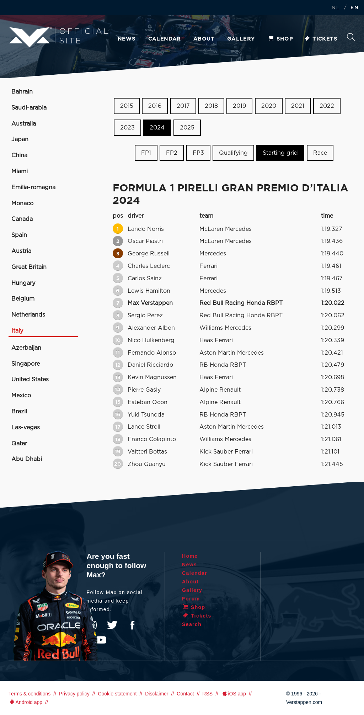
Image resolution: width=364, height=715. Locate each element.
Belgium (22, 299)
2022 (327, 106)
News (127, 39)
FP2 (171, 152)
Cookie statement (117, 694)
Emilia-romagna (33, 187)
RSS (207, 694)
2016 (154, 106)
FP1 (146, 152)
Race (320, 152)
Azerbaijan (26, 348)
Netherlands (28, 315)
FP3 (198, 152)
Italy (17, 331)
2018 (211, 106)
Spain (19, 235)
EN (354, 8)
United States (30, 379)
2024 (157, 128)
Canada (22, 219)
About (204, 39)
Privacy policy (74, 694)
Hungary (23, 283)
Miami (19, 171)
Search (351, 37)
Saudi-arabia (29, 108)
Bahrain (22, 92)
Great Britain (29, 267)
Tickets (320, 39)
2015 (126, 106)
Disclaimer (156, 694)
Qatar (19, 443)
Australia (23, 124)
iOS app (233, 694)
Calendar (164, 39)
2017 (183, 106)
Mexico (21, 395)
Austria (21, 251)
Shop (280, 39)
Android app (25, 702)
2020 (268, 106)
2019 (239, 106)
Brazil (19, 411)
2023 (127, 128)
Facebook (132, 625)
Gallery (241, 39)
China (19, 155)
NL (335, 8)
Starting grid (280, 152)
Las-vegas (25, 427)
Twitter (112, 625)
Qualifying (233, 152)
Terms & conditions (29, 694)
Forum (191, 599)
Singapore (25, 364)
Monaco (22, 203)
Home (190, 556)
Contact (185, 694)
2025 (187, 128)
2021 (297, 106)
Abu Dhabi (26, 459)
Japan (19, 139)
